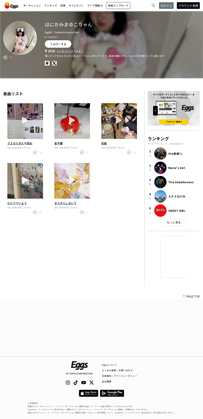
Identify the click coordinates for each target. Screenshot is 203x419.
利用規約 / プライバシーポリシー (120, 375)
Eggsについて (109, 364)
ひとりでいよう (17, 203)
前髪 (104, 143)
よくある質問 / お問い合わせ (117, 370)
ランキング (50, 5)
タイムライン (76, 5)
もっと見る (174, 222)
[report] (11, 57)
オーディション (32, 5)
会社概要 (106, 381)
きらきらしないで (65, 203)
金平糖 (58, 143)
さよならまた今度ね (19, 143)
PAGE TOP (191, 354)
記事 (62, 5)
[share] (5, 57)
